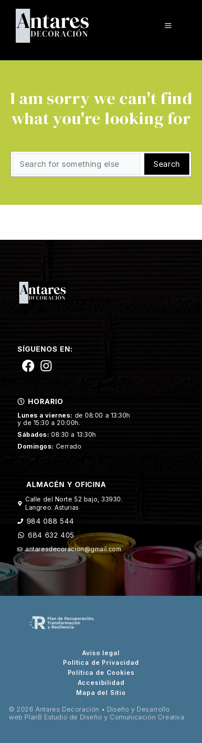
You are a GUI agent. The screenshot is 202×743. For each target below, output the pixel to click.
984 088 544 (50, 521)
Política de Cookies (101, 672)
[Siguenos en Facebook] (28, 365)
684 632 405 (51, 535)
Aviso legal (100, 653)
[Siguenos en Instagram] (46, 365)
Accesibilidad (101, 682)
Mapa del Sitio (101, 692)
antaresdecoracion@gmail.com (73, 549)
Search (166, 164)
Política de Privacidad (101, 662)
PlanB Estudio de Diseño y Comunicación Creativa (104, 717)
